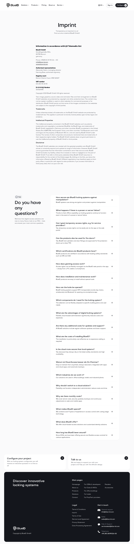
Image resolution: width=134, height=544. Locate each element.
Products (34, 5)
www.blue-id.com (42, 64)
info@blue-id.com (42, 62)
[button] (25, 5)
